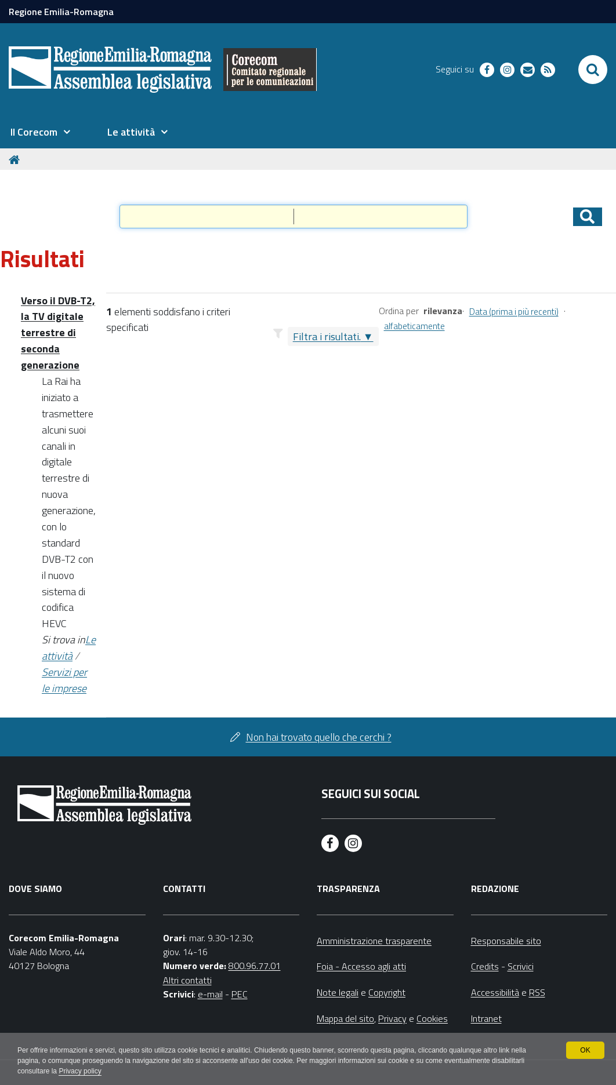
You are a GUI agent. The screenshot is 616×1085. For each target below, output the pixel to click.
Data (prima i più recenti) (514, 311)
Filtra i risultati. (327, 336)
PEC (239, 994)
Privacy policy (80, 1071)
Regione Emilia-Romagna (61, 12)
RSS (537, 992)
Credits (485, 966)
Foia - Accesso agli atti (361, 966)
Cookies (432, 1018)
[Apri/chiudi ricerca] (592, 69)
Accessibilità (495, 992)
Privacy (392, 1018)
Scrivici (521, 966)
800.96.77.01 (255, 966)
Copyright (386, 992)
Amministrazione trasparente (374, 941)
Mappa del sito (345, 1018)
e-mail (210, 994)
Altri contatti (187, 980)
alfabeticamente (414, 326)
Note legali (337, 992)
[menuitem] (40, 132)
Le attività (69, 648)
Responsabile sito (506, 941)
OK (585, 1050)
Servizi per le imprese (64, 680)
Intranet (486, 1018)
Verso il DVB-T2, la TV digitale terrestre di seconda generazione (58, 333)
